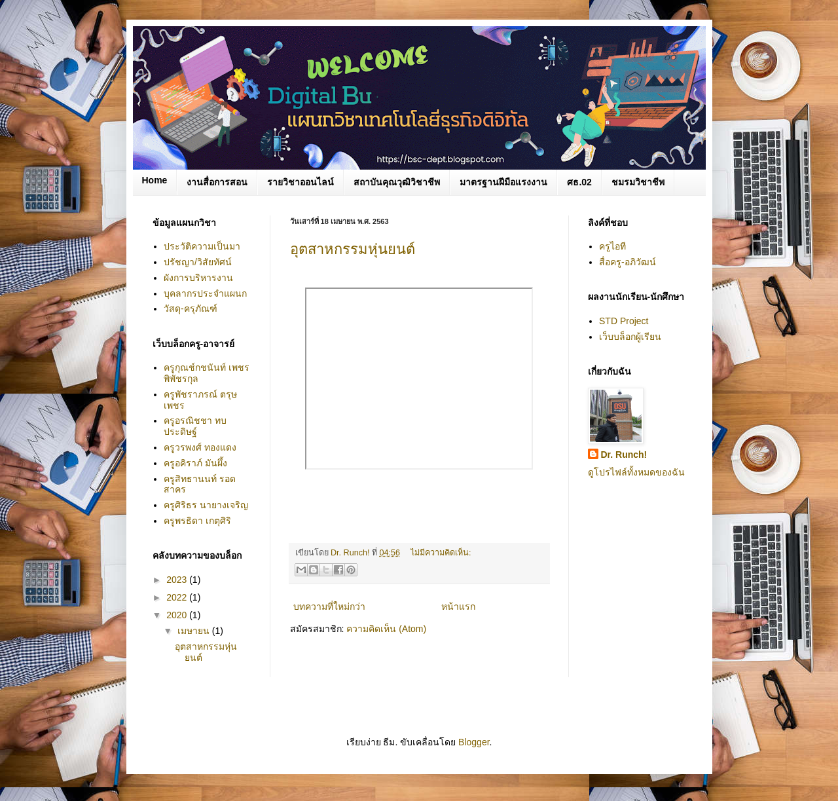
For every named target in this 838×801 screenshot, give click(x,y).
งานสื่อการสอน (217, 182)
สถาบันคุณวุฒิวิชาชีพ (397, 182)
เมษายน (194, 630)
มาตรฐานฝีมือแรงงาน (503, 182)
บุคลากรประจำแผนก (205, 293)
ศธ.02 (579, 182)
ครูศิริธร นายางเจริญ (206, 505)
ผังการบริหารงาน (198, 277)
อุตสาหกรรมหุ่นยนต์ (352, 249)
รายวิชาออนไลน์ (300, 182)
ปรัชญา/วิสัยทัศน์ (198, 262)
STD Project (623, 321)
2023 (177, 579)
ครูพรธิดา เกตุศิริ (197, 520)
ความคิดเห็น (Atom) (386, 629)
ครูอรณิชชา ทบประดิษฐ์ (195, 426)
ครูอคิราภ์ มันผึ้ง (195, 463)
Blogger (473, 742)
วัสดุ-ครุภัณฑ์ (190, 308)
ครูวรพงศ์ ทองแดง (200, 447)
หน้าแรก (458, 606)
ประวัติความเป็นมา (202, 246)
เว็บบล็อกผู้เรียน (630, 336)
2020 (177, 615)
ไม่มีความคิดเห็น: (440, 552)
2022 (177, 597)
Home (155, 180)
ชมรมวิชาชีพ (638, 182)
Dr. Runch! (624, 454)
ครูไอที (612, 246)
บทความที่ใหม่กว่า (329, 606)
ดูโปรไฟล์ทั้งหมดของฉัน (636, 472)
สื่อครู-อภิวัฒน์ (627, 262)
